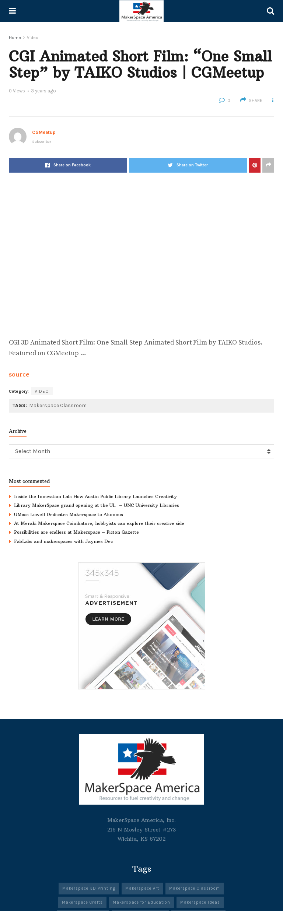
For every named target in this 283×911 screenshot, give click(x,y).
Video (32, 37)
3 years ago (43, 90)
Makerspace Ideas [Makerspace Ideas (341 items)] (200, 902)
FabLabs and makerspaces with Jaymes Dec (63, 541)
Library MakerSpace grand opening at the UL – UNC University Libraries (96, 505)
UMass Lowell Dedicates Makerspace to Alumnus (68, 514)
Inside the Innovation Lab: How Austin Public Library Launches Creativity (95, 496)
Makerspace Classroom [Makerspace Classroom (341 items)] (194, 888)
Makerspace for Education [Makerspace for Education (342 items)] (141, 902)
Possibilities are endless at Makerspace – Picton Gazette (76, 532)
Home (15, 37)
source (19, 374)
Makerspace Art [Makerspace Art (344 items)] (142, 888)
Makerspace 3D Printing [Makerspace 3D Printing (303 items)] (88, 888)
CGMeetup (44, 132)
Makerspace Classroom (58, 405)
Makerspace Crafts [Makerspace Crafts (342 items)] (82, 902)
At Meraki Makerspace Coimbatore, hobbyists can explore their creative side (99, 523)
